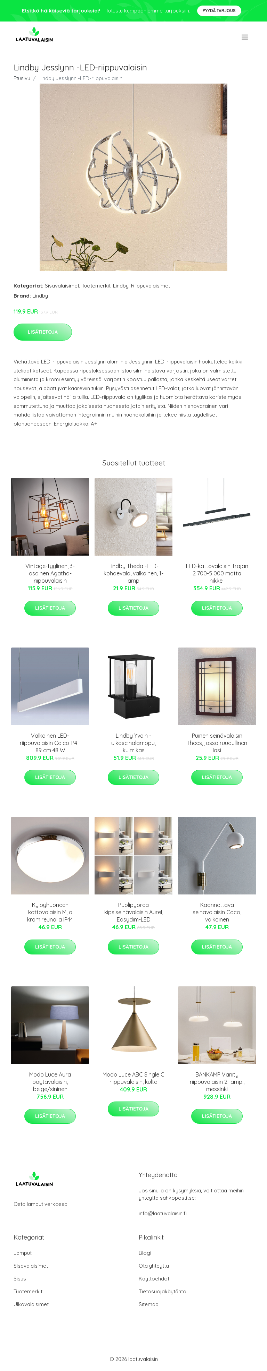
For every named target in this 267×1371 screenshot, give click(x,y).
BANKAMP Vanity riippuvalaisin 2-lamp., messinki (217, 1081)
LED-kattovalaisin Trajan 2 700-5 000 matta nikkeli (217, 573)
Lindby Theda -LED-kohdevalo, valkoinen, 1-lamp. (133, 573)
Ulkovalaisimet (31, 1304)
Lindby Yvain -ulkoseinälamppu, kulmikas (133, 743)
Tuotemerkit (96, 285)
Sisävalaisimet (62, 285)
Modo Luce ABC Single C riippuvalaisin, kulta (133, 1078)
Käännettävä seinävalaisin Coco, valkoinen (217, 912)
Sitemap (149, 1304)
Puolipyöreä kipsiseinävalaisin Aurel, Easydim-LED (133, 912)
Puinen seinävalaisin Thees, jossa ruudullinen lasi (217, 743)
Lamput (23, 1253)
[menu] (245, 37)
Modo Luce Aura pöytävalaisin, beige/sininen (50, 1081)
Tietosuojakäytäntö (162, 1291)
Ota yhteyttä (154, 1265)
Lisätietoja (43, 332)
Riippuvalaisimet (150, 285)
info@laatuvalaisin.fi (163, 1213)
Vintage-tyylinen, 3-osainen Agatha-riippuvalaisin (50, 573)
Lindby (121, 285)
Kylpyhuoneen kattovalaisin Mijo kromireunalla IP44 (50, 912)
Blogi (145, 1253)
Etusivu (22, 78)
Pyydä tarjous (219, 10)
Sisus (20, 1278)
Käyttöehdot (154, 1278)
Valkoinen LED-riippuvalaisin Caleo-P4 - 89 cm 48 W (50, 743)
